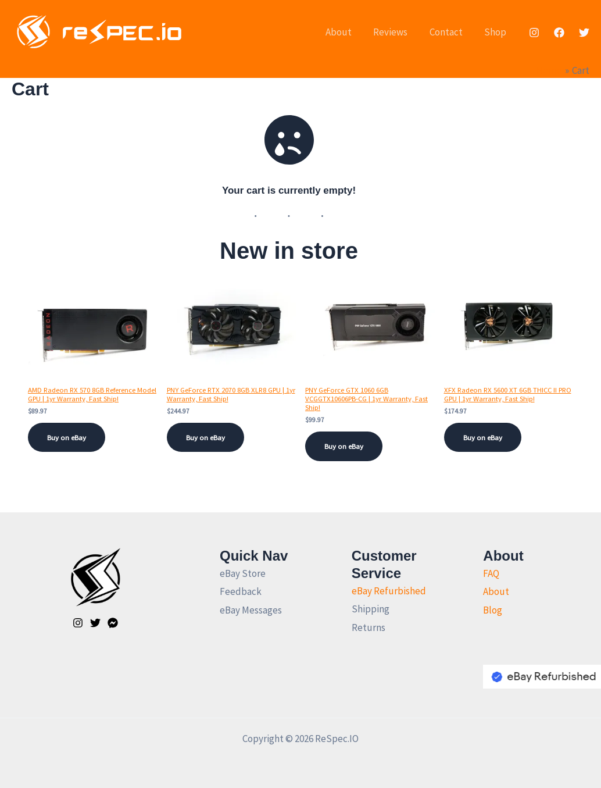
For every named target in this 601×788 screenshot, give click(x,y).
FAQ (491, 573)
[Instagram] (534, 32)
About (345, 32)
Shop (496, 32)
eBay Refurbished (389, 590)
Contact (449, 32)
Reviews (395, 32)
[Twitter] (584, 32)
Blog (492, 610)
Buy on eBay (70, 438)
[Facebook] (559, 32)
